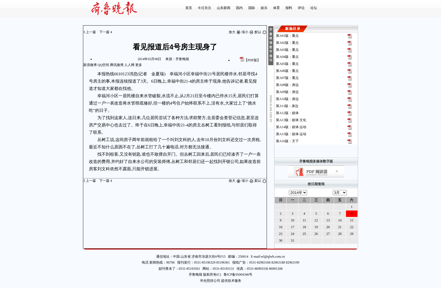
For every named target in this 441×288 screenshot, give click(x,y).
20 (328, 227)
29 (351, 234)
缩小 (248, 32)
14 (339, 220)
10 (292, 220)
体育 (276, 8)
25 (304, 234)
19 (316, 227)
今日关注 (204, 8)
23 (280, 234)
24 (292, 234)
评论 (301, 8)
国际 (251, 8)
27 (328, 234)
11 (304, 220)
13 (328, 220)
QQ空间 (103, 65)
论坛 (313, 8)
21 (339, 227)
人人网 (129, 65)
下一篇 (105, 32)
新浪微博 (90, 65)
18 (304, 227)
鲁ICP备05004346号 (237, 274)
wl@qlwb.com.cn (273, 256)
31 (292, 240)
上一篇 (90, 32)
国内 (239, 8)
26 (316, 234)
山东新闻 (223, 8)
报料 (288, 8)
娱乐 (264, 8)
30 (280, 240)
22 (351, 227)
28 (339, 234)
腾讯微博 (116, 65)
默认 (261, 32)
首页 (188, 8)
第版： (287, 36)
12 (316, 220)
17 (292, 227)
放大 (235, 32)
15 (351, 220)
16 (280, 227)
